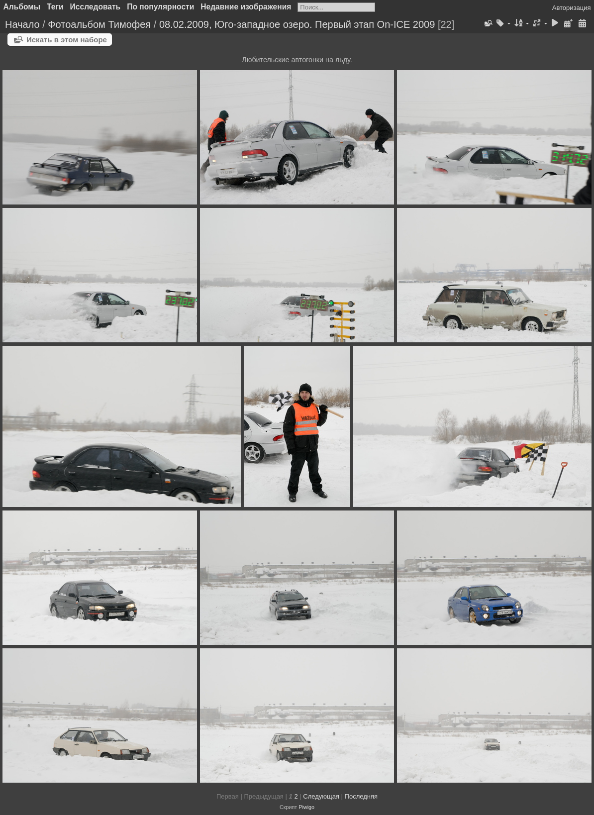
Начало (22, 24)
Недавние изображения (245, 6)
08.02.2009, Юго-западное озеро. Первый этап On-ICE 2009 (297, 24)
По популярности (160, 6)
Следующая (321, 796)
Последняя (361, 796)
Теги (55, 6)
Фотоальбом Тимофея (99, 24)
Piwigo (306, 807)
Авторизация (571, 7)
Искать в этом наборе (66, 39)
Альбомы (22, 6)
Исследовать (95, 6)
